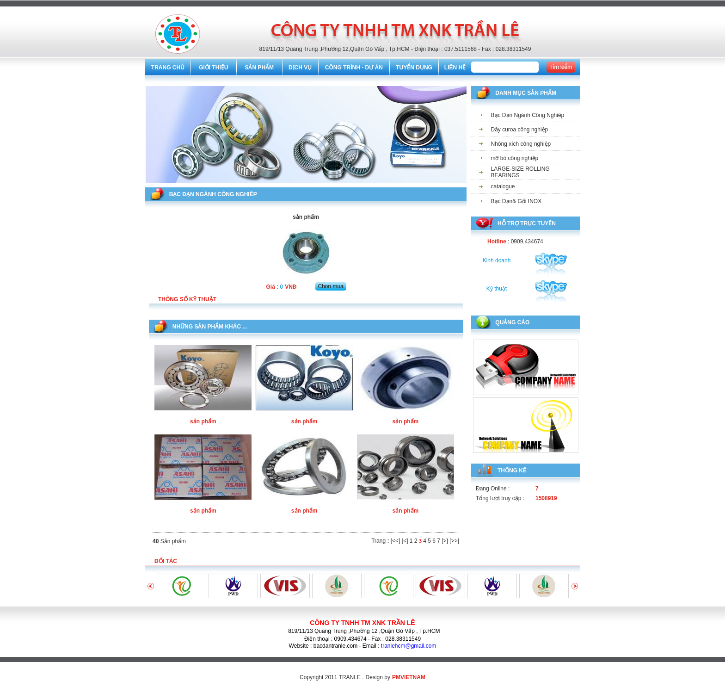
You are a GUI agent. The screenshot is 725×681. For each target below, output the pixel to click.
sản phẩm (203, 421)
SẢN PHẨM (259, 67)
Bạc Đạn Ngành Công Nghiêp (528, 115)
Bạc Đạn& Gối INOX (516, 201)
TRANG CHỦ (167, 67)
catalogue (503, 186)
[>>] (454, 541)
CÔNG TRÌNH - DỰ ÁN (354, 67)
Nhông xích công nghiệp (521, 144)
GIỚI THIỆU (213, 67)
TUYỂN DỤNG (414, 67)
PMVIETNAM (408, 677)
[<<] (395, 541)
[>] (445, 541)
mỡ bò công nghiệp (515, 158)
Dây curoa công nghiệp (519, 129)
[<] (405, 541)
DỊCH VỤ (300, 67)
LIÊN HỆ (455, 67)
